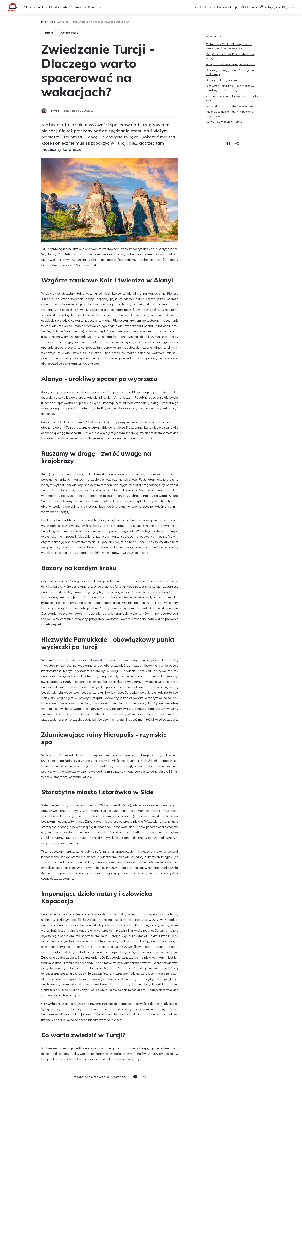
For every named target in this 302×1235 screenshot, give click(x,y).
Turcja (52, 21)
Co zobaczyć (69, 32)
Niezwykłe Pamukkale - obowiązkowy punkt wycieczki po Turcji (230, 88)
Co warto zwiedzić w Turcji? (224, 121)
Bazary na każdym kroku (222, 80)
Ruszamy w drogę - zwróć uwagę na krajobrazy (230, 72)
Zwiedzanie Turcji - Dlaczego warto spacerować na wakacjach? (229, 46)
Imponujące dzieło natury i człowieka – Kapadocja (230, 114)
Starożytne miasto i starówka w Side (230, 106)
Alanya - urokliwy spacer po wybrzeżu (230, 64)
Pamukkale (99, 660)
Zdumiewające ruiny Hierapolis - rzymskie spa (232, 98)
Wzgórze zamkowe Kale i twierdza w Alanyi (230, 56)
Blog (43, 21)
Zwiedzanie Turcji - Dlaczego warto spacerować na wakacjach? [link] (93, 21)
